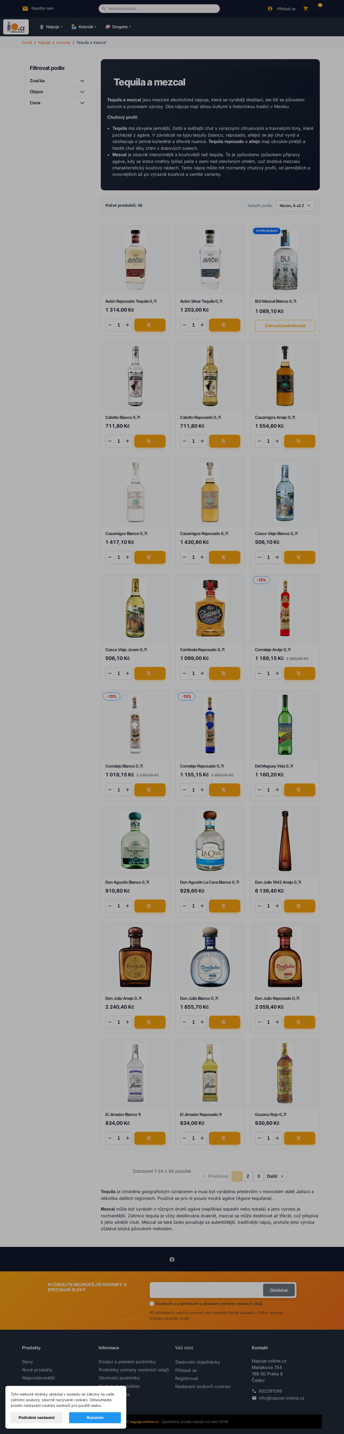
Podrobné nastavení (37, 1417)
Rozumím (95, 1417)
